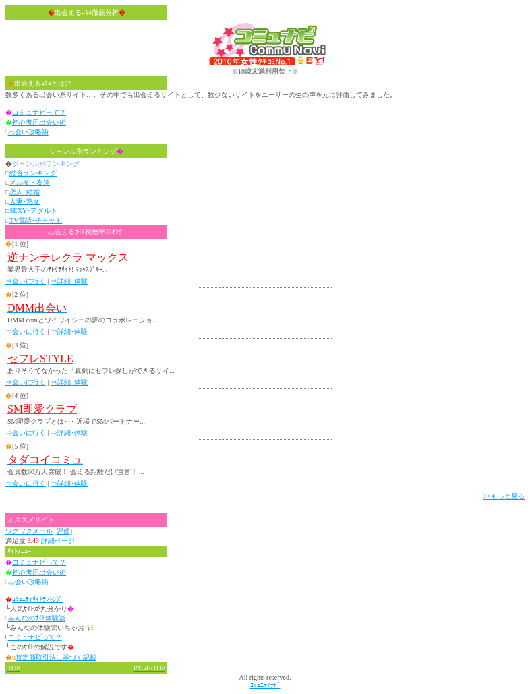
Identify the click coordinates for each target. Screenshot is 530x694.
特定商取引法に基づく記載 (56, 657)
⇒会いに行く (25, 281)
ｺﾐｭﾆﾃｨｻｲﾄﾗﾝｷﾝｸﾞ (37, 599)
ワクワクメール (29, 531)
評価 (63, 531)
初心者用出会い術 (39, 122)
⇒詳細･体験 (69, 281)
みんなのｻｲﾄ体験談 (36, 618)
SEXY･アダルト (33, 210)
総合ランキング (33, 173)
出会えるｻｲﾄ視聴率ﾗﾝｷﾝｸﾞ (86, 231)
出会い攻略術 (28, 132)
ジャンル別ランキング (86, 151)
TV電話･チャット (35, 220)
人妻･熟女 (24, 201)
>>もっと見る (504, 496)
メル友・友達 (29, 182)
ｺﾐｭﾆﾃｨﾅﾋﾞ (265, 685)
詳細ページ (58, 540)
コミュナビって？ (39, 112)
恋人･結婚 (24, 192)
